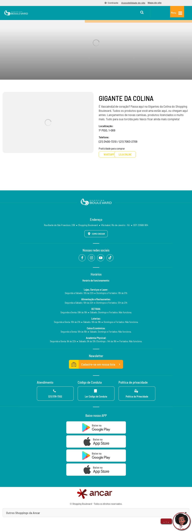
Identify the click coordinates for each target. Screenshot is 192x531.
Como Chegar (96, 233)
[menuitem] (109, 3)
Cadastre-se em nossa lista (96, 364)
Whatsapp (112, 154)
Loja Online (139, 154)
